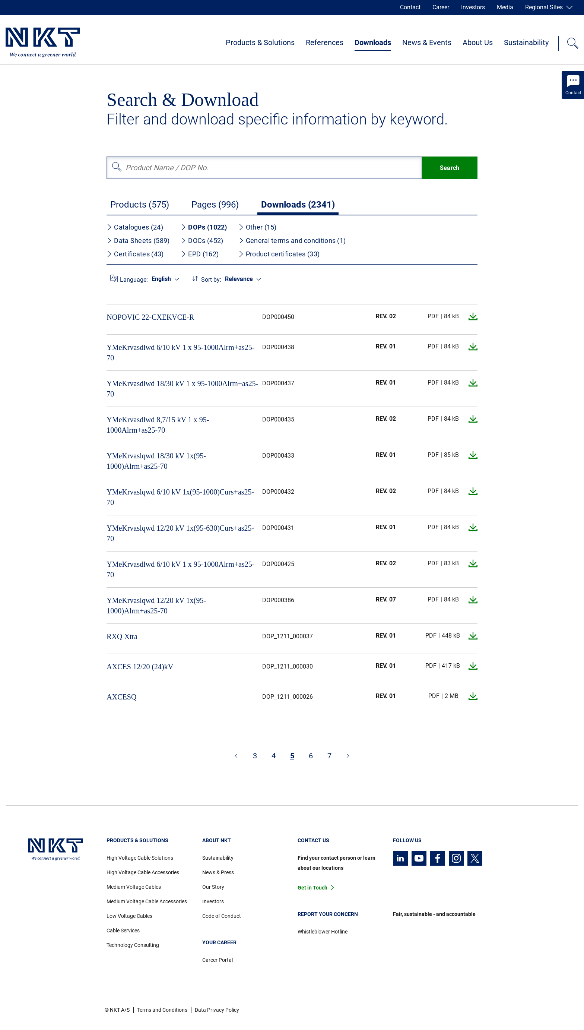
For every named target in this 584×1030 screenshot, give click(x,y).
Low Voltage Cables (129, 916)
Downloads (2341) (298, 204)
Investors (473, 7)
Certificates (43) (135, 254)
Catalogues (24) (135, 227)
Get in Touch (312, 888)
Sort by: (211, 279)
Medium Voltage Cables (134, 887)
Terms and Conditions (162, 1010)
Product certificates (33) (279, 254)
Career (440, 7)
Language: (134, 279)
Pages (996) (215, 204)
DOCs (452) (202, 240)
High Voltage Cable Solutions (140, 858)
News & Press (218, 872)
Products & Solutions (260, 42)
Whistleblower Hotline (322, 932)
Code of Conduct (221, 916)
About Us (478, 42)
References (324, 42)
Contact (410, 7)
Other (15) (257, 227)
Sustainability (526, 42)
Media (505, 7)
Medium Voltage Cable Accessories (147, 901)
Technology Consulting (133, 945)
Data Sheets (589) (138, 240)
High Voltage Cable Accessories (143, 872)
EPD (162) (200, 254)
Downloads (373, 42)
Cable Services (123, 930)
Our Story (213, 887)
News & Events (426, 42)
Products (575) (139, 204)
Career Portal (217, 960)
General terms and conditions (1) (292, 240)
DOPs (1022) (204, 227)
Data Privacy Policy (217, 1010)
